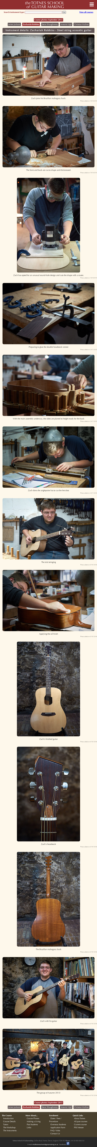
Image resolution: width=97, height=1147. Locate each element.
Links (29, 1127)
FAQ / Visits (55, 1130)
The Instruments (10, 1130)
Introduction (8, 1118)
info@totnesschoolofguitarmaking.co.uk (45, 1144)
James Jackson (14, 24)
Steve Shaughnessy (50, 24)
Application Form (57, 1127)
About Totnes (79, 1118)
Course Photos (33, 1118)
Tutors (5, 1124)
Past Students (32, 1124)
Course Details (9, 1121)
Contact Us (55, 1133)
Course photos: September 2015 (48, 20)
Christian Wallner (81, 24)
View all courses (86, 12)
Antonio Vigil (66, 24)
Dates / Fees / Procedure (55, 1120)
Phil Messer (79, 1127)
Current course (80, 1124)
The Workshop (9, 1127)
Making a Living (33, 1121)
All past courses (80, 1121)
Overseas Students (58, 1124)
